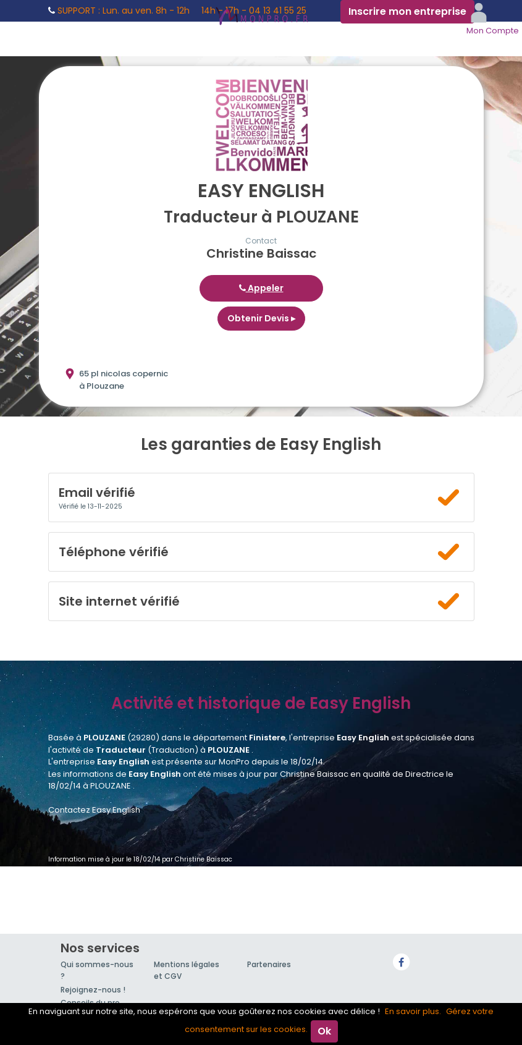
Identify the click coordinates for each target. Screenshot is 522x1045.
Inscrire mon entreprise (407, 11)
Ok (324, 1031)
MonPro (261, 17)
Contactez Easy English (94, 810)
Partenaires (269, 964)
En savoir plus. (413, 1011)
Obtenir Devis (261, 318)
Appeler (261, 288)
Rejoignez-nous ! (93, 989)
